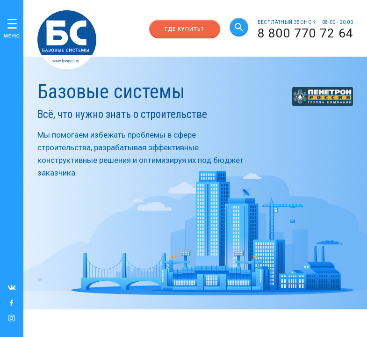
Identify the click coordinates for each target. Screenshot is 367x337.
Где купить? (184, 29)
